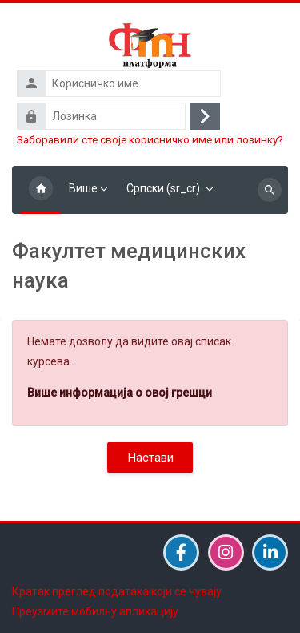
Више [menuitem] (83, 188)
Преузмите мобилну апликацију (95, 611)
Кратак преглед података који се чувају (117, 591)
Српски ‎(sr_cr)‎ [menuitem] (163, 188)
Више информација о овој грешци (119, 392)
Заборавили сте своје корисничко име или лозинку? (150, 139)
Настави (150, 457)
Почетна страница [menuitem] (41, 190)
